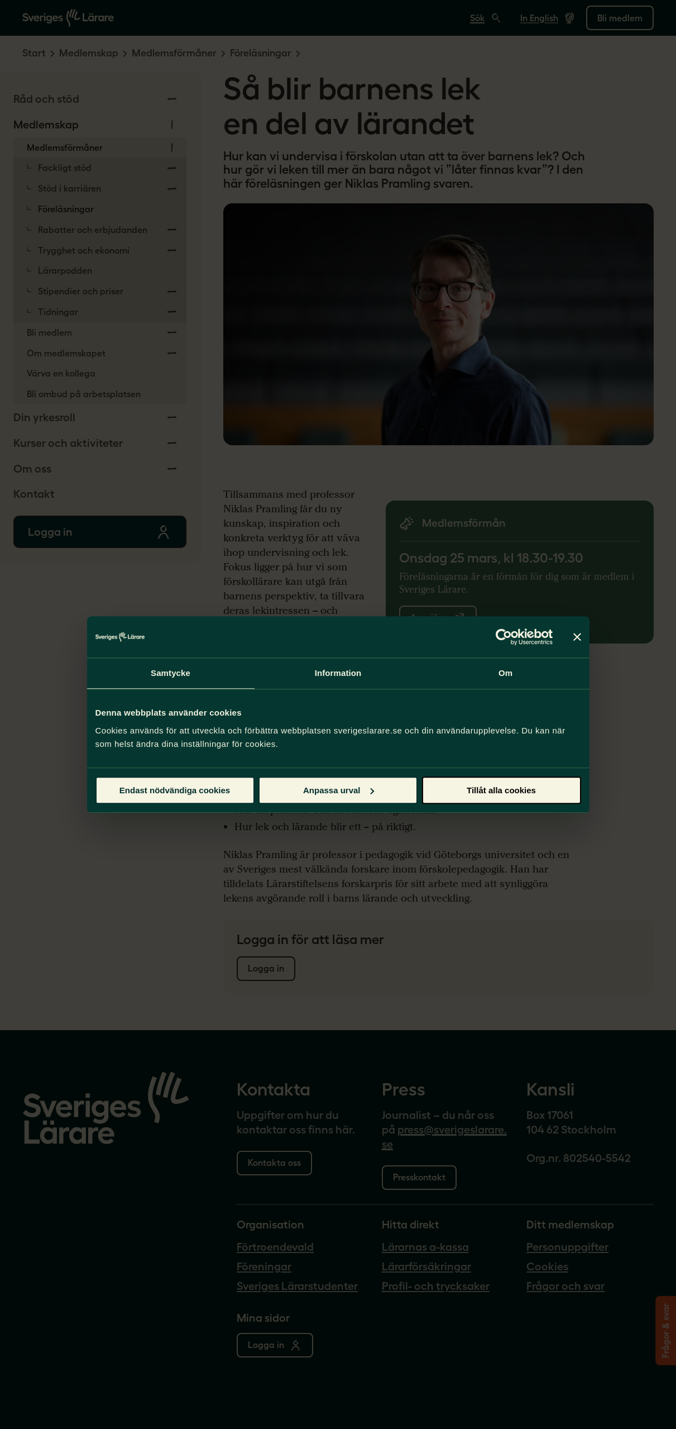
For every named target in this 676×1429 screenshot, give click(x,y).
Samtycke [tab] (170, 673)
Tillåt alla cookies (501, 790)
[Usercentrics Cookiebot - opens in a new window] (504, 636)
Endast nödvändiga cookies (174, 790)
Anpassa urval (338, 790)
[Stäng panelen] (577, 637)
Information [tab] (338, 673)
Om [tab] (505, 673)
